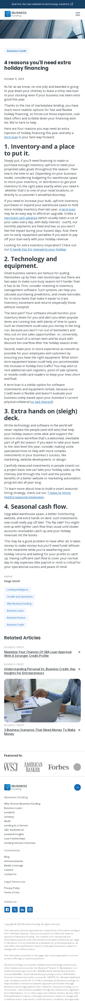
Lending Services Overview (19, 842)
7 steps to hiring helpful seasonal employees (37, 495)
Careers (8, 869)
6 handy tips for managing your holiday (38, 249)
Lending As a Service (16, 825)
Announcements (13, 861)
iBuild (7, 821)
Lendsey (9, 816)
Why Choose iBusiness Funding (22, 803)
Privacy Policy (12, 888)
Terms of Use (12, 892)
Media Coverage (13, 865)
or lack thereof (41, 402)
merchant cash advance (20, 218)
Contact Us (10, 874)
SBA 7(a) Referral (14, 829)
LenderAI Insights (14, 834)
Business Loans (13, 807)
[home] (15, 14)
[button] (77, 14)
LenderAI (9, 812)
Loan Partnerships (14, 838)
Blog (6, 856)
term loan (11, 137)
